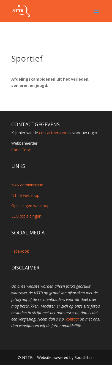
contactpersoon (53, 132)
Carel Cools (21, 149)
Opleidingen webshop (30, 205)
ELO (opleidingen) (27, 216)
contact (72, 319)
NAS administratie (27, 184)
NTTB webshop (25, 195)
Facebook (20, 251)
